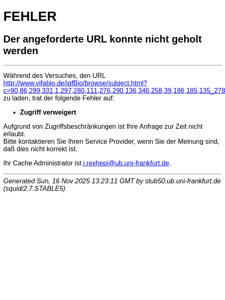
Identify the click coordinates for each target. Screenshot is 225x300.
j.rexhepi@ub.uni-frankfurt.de (126, 163)
